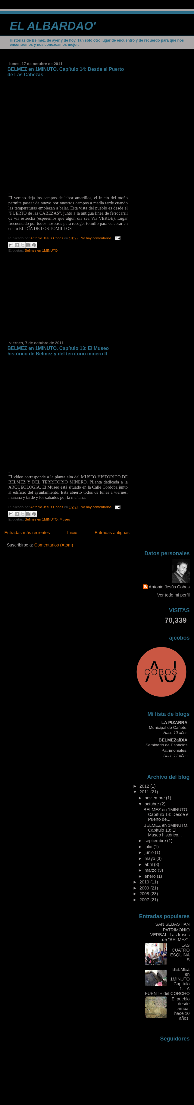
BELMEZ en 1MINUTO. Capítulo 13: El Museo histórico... (166, 830)
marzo (151, 870)
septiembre (156, 840)
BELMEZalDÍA (173, 740)
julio (149, 846)
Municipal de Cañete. (168, 727)
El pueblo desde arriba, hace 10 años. (181, 1008)
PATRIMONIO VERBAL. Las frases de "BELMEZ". (170, 934)
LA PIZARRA (174, 722)
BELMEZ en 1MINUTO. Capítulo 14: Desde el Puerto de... (166, 814)
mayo (150, 858)
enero (151, 876)
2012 (144, 786)
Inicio (72, 532)
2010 (144, 882)
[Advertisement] (52, 299)
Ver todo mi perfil (173, 595)
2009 (144, 888)
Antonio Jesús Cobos (169, 586)
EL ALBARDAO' (53, 25)
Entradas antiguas (112, 532)
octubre (152, 803)
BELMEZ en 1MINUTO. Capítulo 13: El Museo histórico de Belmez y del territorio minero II (58, 351)
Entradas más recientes (27, 532)
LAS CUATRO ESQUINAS (180, 952)
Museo (65, 519)
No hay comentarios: (97, 238)
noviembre (155, 797)
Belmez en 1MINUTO (41, 250)
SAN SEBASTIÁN (172, 924)
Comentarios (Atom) (53, 545)
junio (150, 852)
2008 (144, 893)
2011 (144, 791)
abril (149, 864)
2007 (144, 899)
